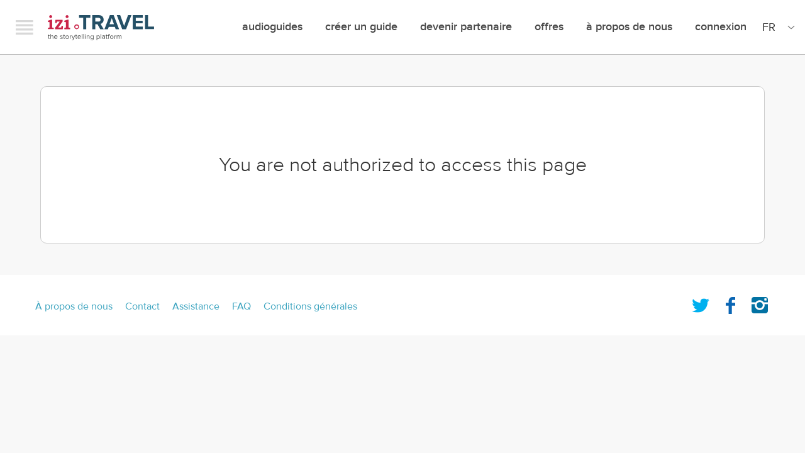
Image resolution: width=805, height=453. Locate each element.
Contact (142, 306)
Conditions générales (310, 306)
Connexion (721, 26)
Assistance (195, 306)
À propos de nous (629, 26)
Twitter (701, 302)
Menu (24, 27)
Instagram (760, 302)
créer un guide (361, 26)
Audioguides (272, 26)
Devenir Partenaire (466, 26)
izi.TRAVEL (101, 27)
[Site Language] (776, 27)
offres (549, 26)
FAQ (241, 306)
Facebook (730, 302)
